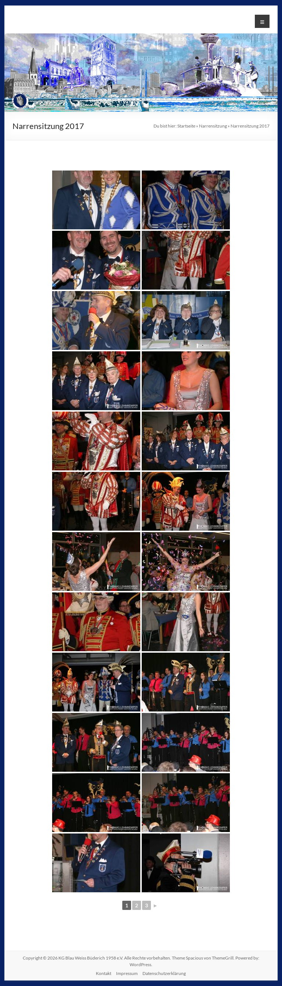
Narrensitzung (213, 126)
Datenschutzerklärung (164, 973)
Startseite (186, 126)
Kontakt (103, 973)
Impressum (127, 973)
